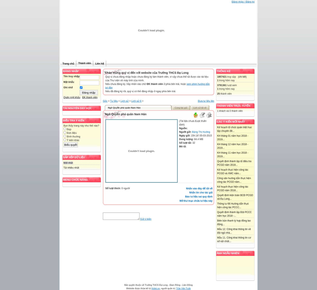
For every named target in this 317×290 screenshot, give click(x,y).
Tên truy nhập (71, 76)
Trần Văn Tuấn (183, 288)
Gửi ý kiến (149, 220)
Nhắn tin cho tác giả (200, 192)
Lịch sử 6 (136, 101)
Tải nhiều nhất (71, 167)
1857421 (222, 76)
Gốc (105, 101)
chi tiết (242, 76)
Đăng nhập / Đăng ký (243, 1)
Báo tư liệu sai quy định (198, 196)
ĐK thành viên (89, 97)
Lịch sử (124, 101)
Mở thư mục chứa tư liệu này (196, 200)
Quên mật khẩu (71, 97)
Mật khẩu (68, 82)
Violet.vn (155, 288)
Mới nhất (68, 162)
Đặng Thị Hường (201, 132)
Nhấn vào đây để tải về (199, 188)
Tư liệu (114, 101)
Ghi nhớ (68, 87)
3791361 (222, 85)
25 (218, 93)
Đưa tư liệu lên (206, 101)
